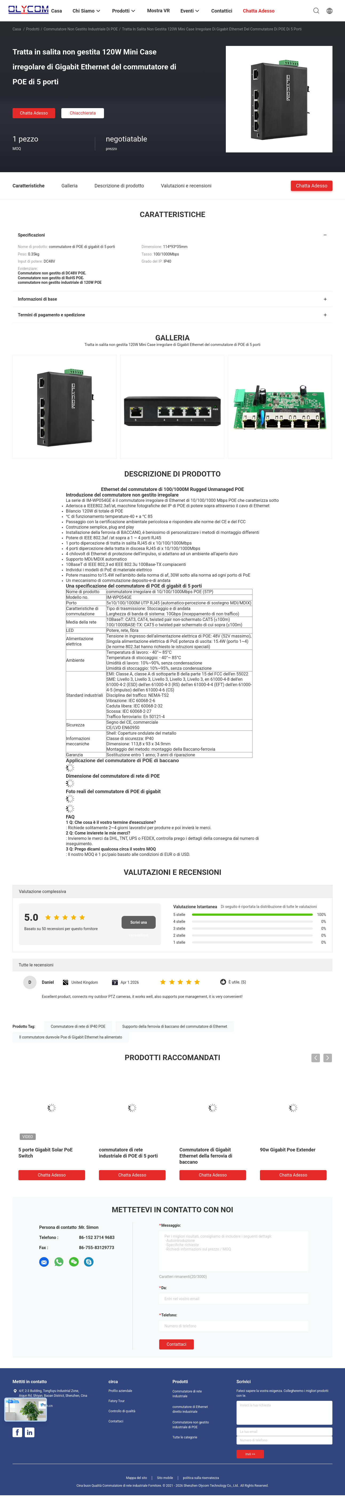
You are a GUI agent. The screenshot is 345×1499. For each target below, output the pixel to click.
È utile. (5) (237, 982)
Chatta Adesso (34, 113)
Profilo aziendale (120, 1391)
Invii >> (250, 1454)
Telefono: (169, 1315)
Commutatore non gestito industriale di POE (81, 29)
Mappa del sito (136, 1478)
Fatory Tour (117, 1401)
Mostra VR (158, 10)
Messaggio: (171, 1225)
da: (164, 1288)
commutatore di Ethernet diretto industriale (190, 1409)
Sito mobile (165, 1478)
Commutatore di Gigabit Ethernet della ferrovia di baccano (205, 1156)
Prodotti (32, 29)
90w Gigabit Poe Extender (287, 1149)
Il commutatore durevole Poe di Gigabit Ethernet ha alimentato (70, 1037)
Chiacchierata (83, 113)
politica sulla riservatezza (201, 1478)
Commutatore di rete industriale (187, 1394)
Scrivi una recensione (138, 924)
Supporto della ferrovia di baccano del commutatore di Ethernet (174, 1026)
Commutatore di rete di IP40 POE (78, 1026)
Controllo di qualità (122, 1411)
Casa (17, 29)
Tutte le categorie (184, 1437)
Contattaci (176, 1344)
